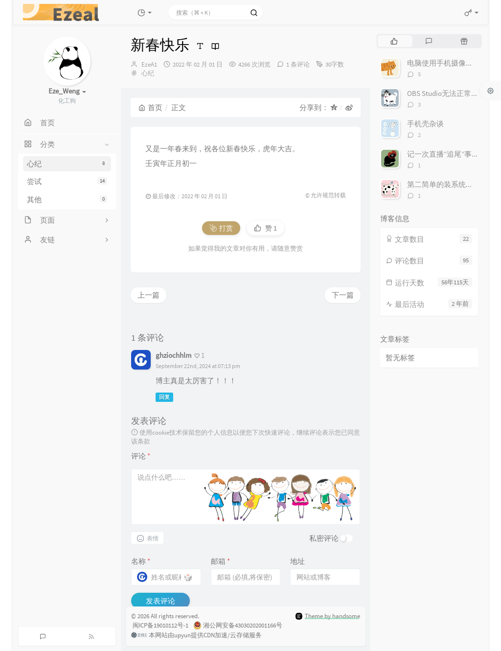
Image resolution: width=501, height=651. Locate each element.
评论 (140, 456)
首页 (150, 107)
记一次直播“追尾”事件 (443, 154)
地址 (297, 561)
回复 (164, 397)
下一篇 (343, 295)
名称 (140, 561)
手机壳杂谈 (425, 123)
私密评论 (324, 538)
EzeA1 (149, 64)
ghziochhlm (173, 355)
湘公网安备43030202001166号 (237, 626)
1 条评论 (298, 64)
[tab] (394, 41)
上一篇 (148, 295)
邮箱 (220, 561)
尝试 (67, 181)
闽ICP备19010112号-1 (159, 625)
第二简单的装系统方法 (443, 184)
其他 (67, 199)
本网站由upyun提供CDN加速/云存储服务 (196, 636)
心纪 (67, 163)
